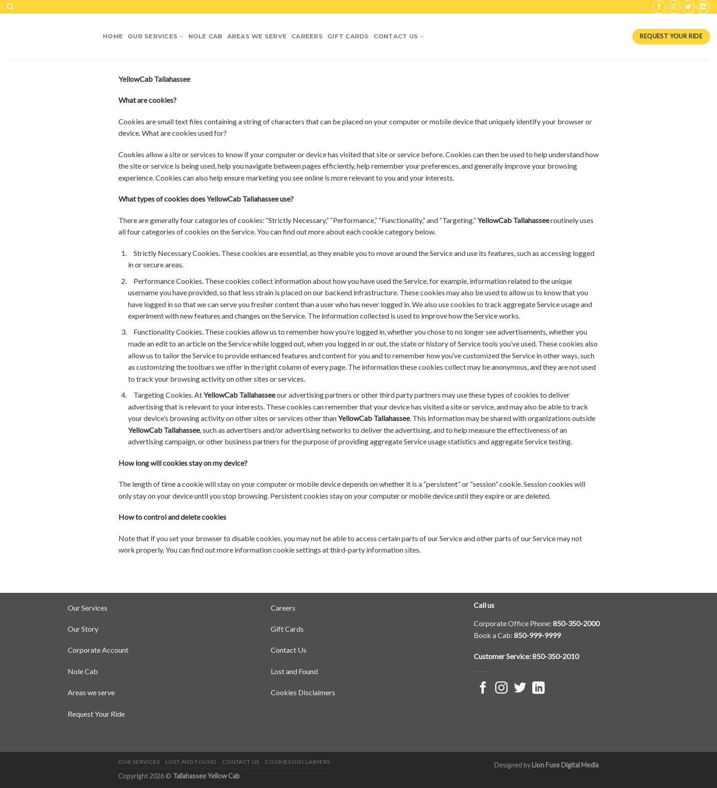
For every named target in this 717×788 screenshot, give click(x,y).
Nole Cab (83, 671)
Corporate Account (98, 649)
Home (113, 36)
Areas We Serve (257, 36)
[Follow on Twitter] (688, 6)
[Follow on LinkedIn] (703, 6)
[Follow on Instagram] (673, 6)
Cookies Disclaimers (303, 692)
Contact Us (399, 36)
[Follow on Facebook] (659, 6)
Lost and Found (294, 671)
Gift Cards (348, 36)
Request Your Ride (96, 713)
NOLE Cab (205, 36)
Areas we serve (91, 692)
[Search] (10, 6)
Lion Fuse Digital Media (565, 765)
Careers (307, 36)
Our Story (83, 628)
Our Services (156, 36)
